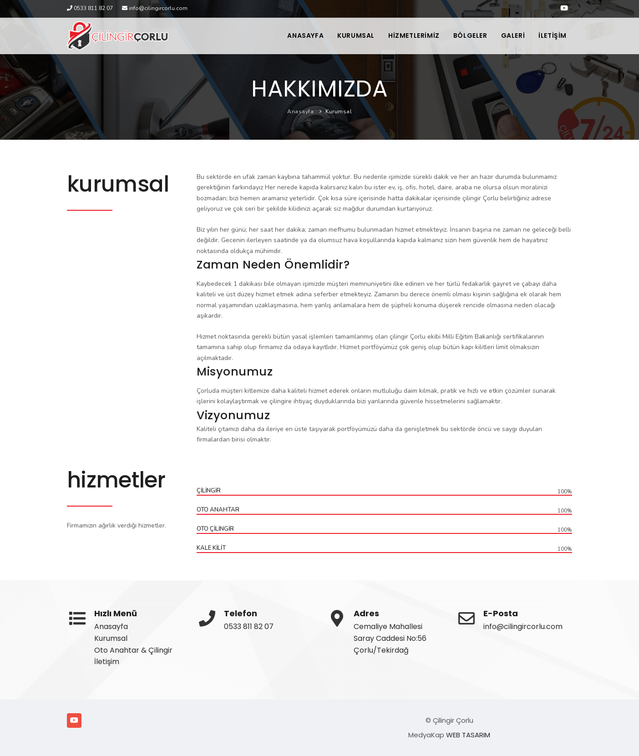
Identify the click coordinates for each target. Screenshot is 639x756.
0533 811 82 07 (249, 626)
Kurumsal (338, 111)
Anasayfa (300, 111)
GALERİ (513, 35)
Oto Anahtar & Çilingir (133, 650)
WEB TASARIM (468, 735)
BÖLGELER (470, 35)
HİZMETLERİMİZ (414, 35)
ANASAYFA (305, 35)
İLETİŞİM (552, 35)
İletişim (106, 661)
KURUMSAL (356, 35)
